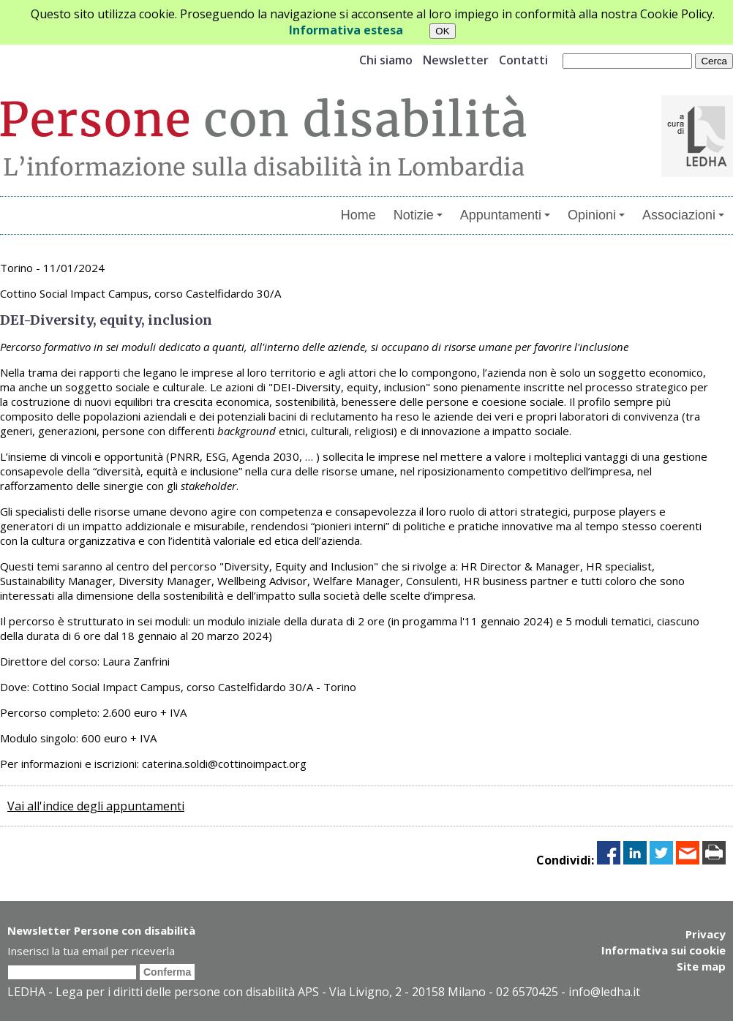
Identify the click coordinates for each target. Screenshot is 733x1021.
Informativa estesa (346, 30)
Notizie (418, 215)
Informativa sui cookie (663, 950)
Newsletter (456, 60)
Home (358, 215)
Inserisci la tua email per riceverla (91, 950)
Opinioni (596, 215)
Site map (701, 966)
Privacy (705, 934)
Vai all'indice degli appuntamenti (95, 806)
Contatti (523, 60)
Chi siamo (386, 60)
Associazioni (683, 215)
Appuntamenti (505, 215)
